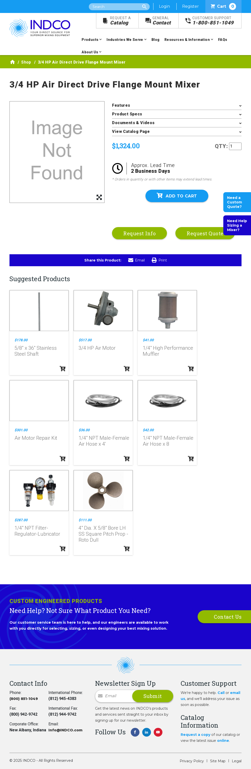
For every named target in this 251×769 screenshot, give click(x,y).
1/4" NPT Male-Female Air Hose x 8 (168, 441)
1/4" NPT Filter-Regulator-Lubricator (37, 531)
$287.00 (20, 520)
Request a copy (195, 734)
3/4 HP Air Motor (97, 348)
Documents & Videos (133, 122)
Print (159, 260)
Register (190, 6)
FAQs (222, 40)
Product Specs (127, 114)
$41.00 (148, 340)
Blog (155, 40)
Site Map (218, 761)
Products (90, 40)
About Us (90, 52)
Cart (223, 6)
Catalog (120, 21)
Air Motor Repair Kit (35, 438)
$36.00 (84, 430)
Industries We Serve (125, 40)
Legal (237, 761)
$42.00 (148, 430)
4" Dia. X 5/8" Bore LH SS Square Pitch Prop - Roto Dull (103, 534)
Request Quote (205, 233)
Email (136, 260)
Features (121, 105)
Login (164, 6)
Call (221, 692)
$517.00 (85, 340)
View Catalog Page (131, 131)
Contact (161, 21)
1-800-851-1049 (213, 21)
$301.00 (20, 430)
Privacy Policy (192, 761)
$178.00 (20, 340)
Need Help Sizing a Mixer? (237, 225)
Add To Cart (177, 195)
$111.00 (85, 520)
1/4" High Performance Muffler (168, 351)
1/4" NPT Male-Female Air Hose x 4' (104, 441)
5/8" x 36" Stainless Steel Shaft (35, 351)
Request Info (139, 233)
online (223, 740)
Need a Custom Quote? (234, 202)
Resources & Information (187, 40)
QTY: (221, 146)
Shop (26, 62)
